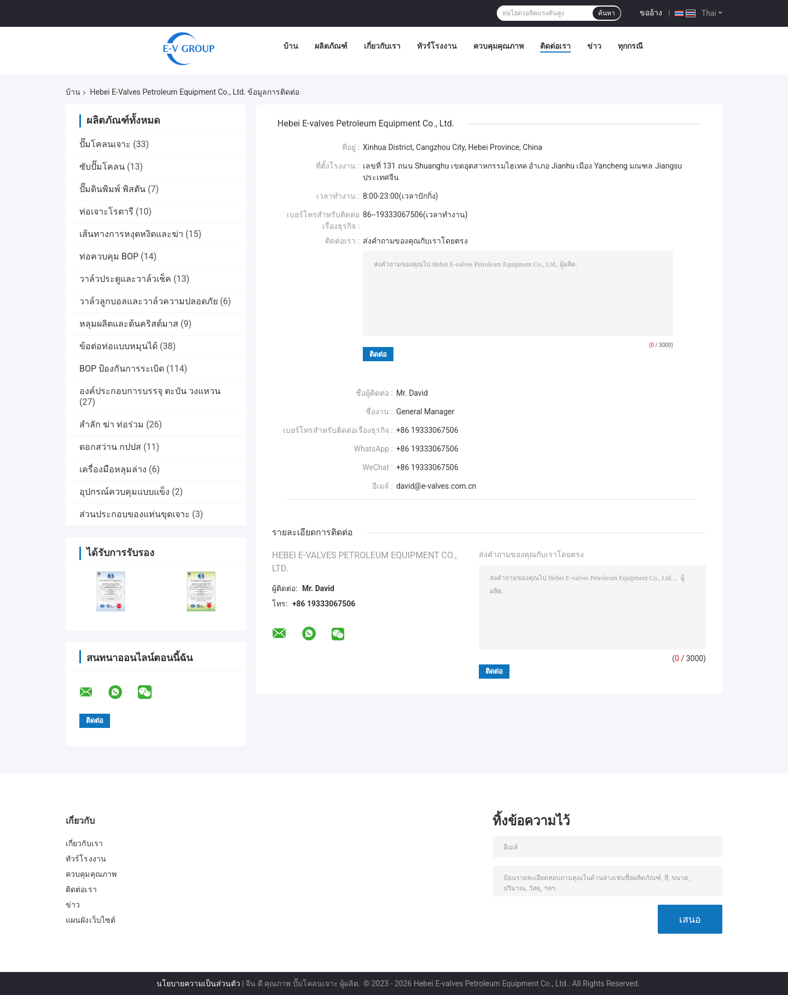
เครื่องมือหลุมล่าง (113, 469)
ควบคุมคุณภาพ (498, 46)
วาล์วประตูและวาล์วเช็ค (125, 279)
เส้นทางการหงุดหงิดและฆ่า (131, 234)
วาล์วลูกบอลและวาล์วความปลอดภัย (148, 301)
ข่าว (594, 46)
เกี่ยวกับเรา (382, 46)
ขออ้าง (651, 12)
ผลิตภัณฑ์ (331, 46)
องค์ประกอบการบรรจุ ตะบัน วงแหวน (150, 391)
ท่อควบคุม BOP (108, 256)
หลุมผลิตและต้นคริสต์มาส (128, 324)
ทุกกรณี (630, 46)
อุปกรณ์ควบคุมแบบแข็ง (124, 492)
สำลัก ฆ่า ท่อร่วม (111, 424)
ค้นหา (606, 13)
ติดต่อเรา (555, 46)
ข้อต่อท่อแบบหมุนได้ (118, 346)
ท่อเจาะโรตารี (106, 211)
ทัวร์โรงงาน (437, 46)
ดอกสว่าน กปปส (110, 447)
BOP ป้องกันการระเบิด (121, 368)
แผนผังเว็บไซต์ (90, 920)
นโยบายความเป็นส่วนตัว (198, 983)
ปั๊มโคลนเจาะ (105, 144)
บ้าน (290, 46)
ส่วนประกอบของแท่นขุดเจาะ (134, 514)
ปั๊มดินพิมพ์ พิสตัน (112, 189)
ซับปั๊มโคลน (102, 166)
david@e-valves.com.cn (436, 486)
